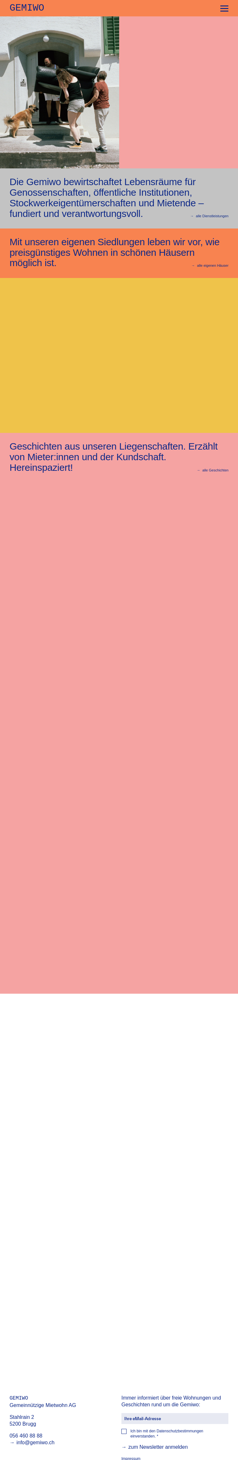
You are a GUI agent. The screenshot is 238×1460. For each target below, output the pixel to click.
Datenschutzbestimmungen (179, 1431)
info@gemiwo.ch (32, 1442)
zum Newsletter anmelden (154, 1447)
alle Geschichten (212, 470)
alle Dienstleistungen (209, 216)
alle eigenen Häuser (210, 265)
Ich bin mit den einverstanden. (166, 1433)
